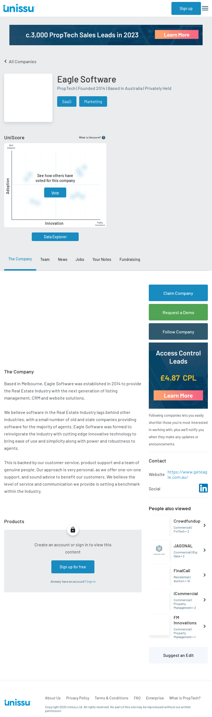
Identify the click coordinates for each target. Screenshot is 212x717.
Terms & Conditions (111, 697)
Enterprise (155, 697)
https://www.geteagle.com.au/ (187, 474)
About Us (53, 697)
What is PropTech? (184, 697)
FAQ (137, 697)
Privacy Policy (77, 697)
